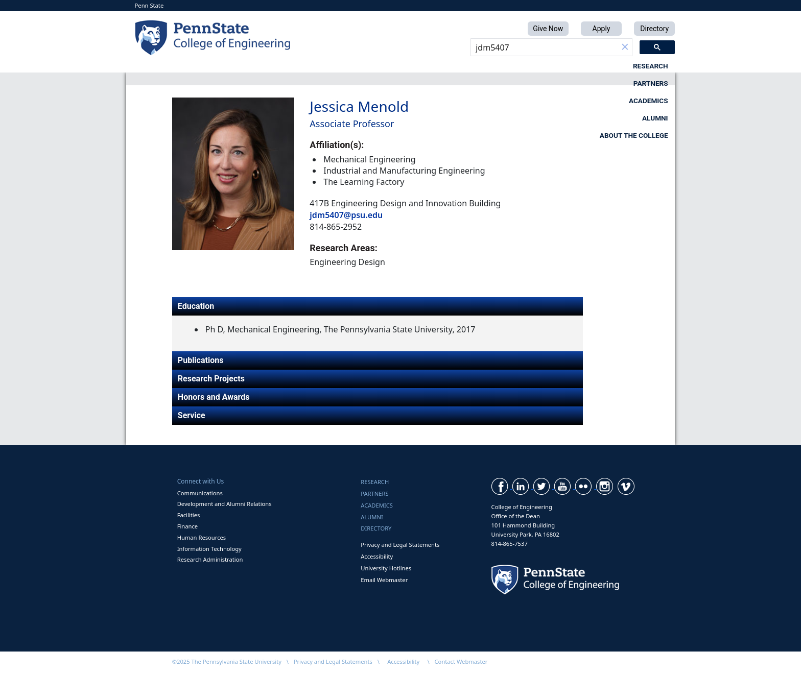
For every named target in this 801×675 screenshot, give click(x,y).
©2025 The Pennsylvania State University (226, 661)
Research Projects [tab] (211, 378)
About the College (634, 66)
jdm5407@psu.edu (346, 215)
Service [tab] (191, 415)
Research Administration (210, 559)
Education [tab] (196, 306)
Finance (187, 526)
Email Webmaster (384, 580)
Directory (376, 528)
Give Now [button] (548, 29)
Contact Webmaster (461, 661)
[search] (544, 47)
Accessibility (377, 556)
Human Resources (201, 537)
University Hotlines (386, 568)
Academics (453, 66)
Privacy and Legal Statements (400, 544)
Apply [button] (601, 29)
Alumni (536, 66)
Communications (200, 493)
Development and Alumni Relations (224, 504)
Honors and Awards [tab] (214, 397)
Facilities (188, 515)
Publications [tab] (201, 360)
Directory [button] (654, 29)
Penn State (149, 5)
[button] (625, 47)
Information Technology (209, 548)
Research (279, 66)
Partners (364, 66)
